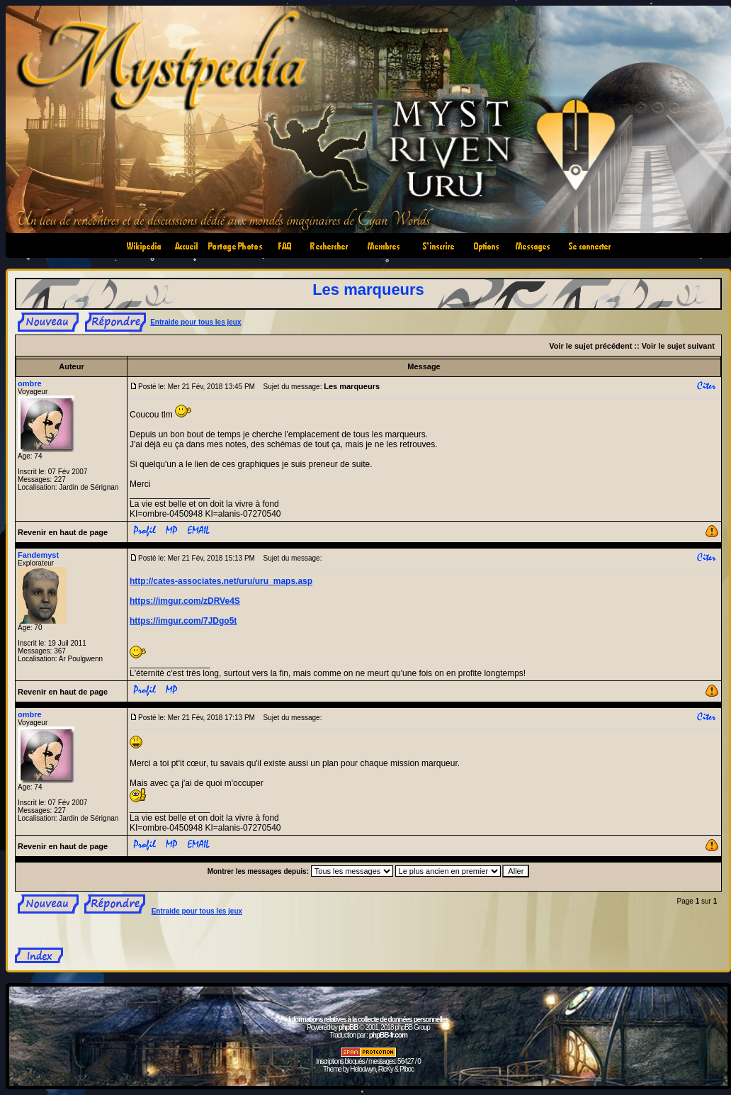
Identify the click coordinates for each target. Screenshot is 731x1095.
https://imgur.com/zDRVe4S (185, 601)
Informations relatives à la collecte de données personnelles (368, 1019)
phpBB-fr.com (388, 1035)
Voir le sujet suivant (678, 346)
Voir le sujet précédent (590, 346)
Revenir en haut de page (63, 532)
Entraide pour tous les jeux (195, 322)
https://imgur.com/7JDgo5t (183, 621)
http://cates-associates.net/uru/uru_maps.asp (221, 581)
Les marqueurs (368, 289)
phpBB (348, 1027)
